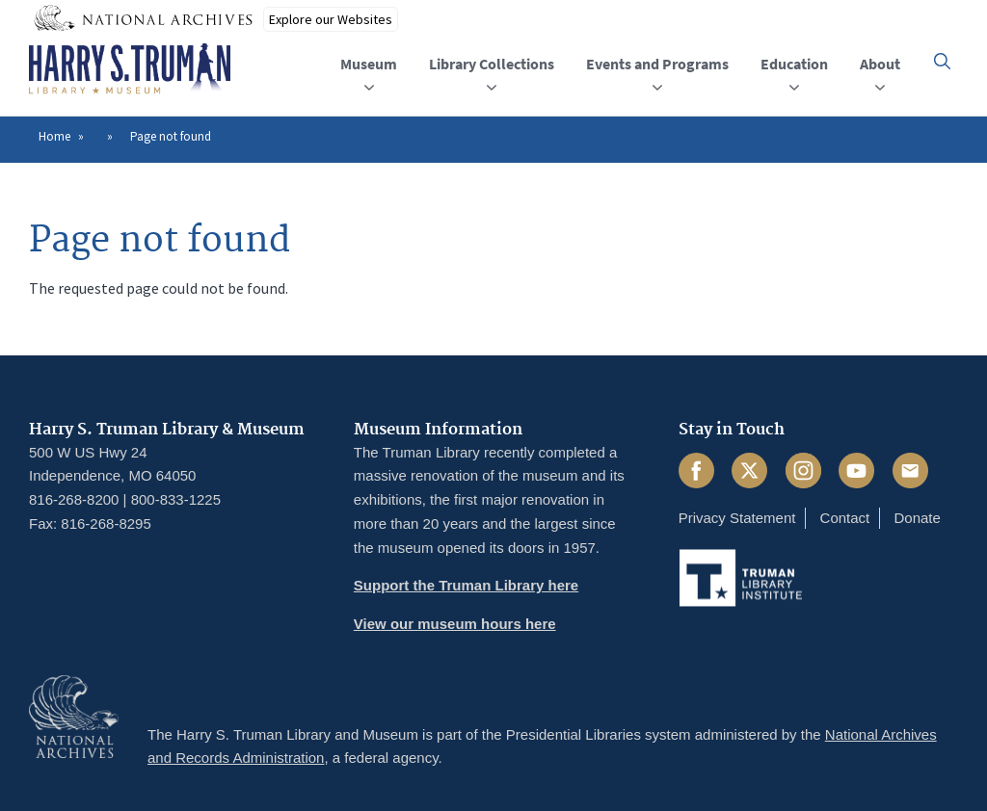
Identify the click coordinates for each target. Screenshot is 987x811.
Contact (845, 518)
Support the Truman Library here (466, 585)
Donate (917, 518)
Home (54, 136)
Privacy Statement (737, 518)
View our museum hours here (455, 623)
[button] (942, 61)
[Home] (129, 69)
